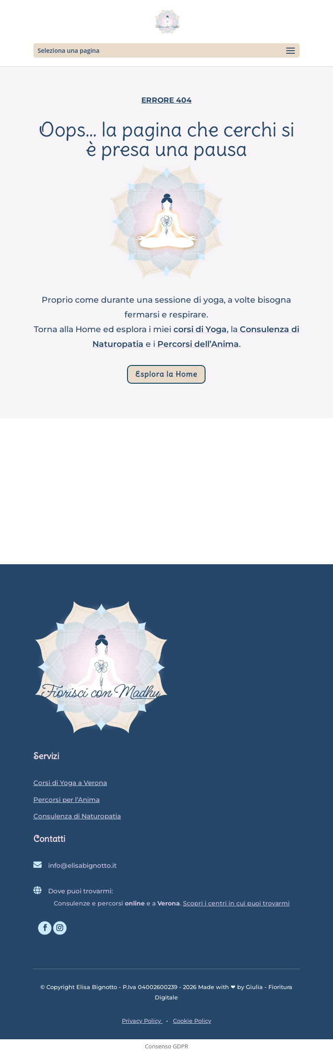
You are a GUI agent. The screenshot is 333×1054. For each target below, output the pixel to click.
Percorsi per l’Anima (66, 799)
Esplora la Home (166, 374)
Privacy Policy (142, 1020)
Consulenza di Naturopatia (77, 816)
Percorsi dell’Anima (198, 344)
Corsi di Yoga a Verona (70, 783)
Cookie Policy (192, 1020)
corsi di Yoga (200, 329)
